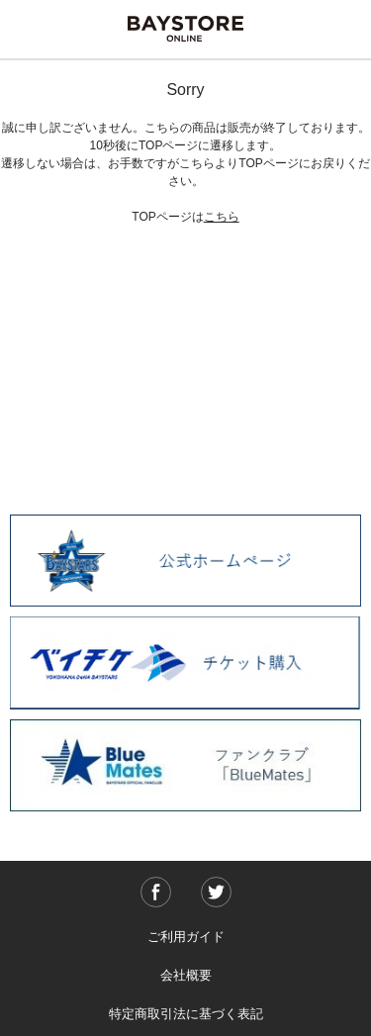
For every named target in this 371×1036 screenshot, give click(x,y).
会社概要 (186, 975)
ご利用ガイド (186, 936)
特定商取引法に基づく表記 (186, 1013)
